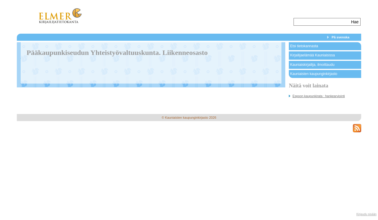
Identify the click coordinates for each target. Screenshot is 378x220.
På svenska (340, 37)
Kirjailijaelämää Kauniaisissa (312, 55)
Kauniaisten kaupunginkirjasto (313, 74)
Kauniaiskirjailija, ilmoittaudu (312, 65)
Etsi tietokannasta (304, 46)
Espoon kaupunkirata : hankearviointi (318, 96)
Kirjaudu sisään (366, 214)
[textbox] (322, 21)
